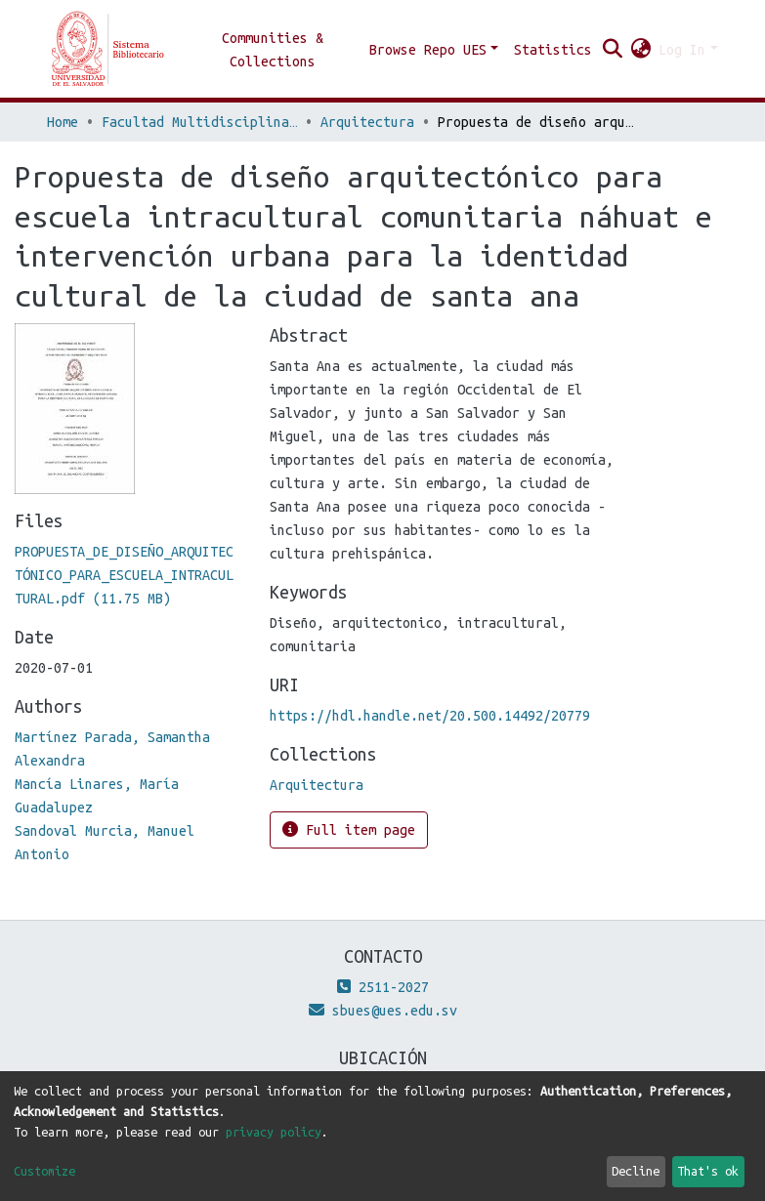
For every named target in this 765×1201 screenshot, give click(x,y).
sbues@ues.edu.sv (383, 1010)
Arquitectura (367, 122)
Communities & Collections (272, 49)
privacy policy (273, 1132)
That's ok (708, 1171)
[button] (640, 50)
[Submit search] (612, 50)
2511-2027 (383, 987)
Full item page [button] (348, 829)
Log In (682, 50)
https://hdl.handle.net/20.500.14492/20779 (430, 716)
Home (62, 122)
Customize (44, 1171)
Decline (635, 1171)
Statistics (553, 50)
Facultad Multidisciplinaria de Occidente (199, 122)
